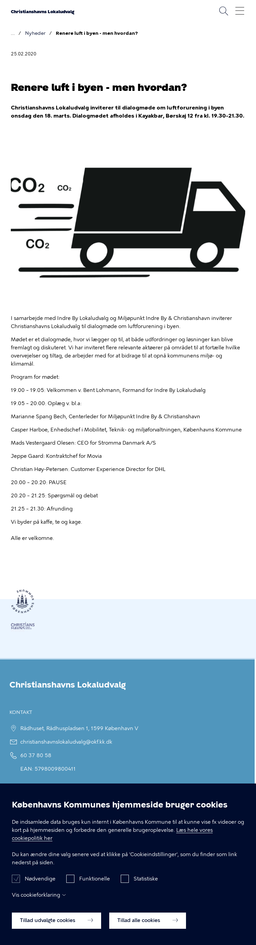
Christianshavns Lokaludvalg (42, 11)
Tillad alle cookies (147, 924)
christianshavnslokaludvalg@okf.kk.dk (63, 742)
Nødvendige (40, 883)
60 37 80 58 (32, 755)
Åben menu (240, 11)
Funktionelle (94, 883)
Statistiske (146, 883)
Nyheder (35, 33)
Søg (223, 11)
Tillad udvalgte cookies (56, 924)
